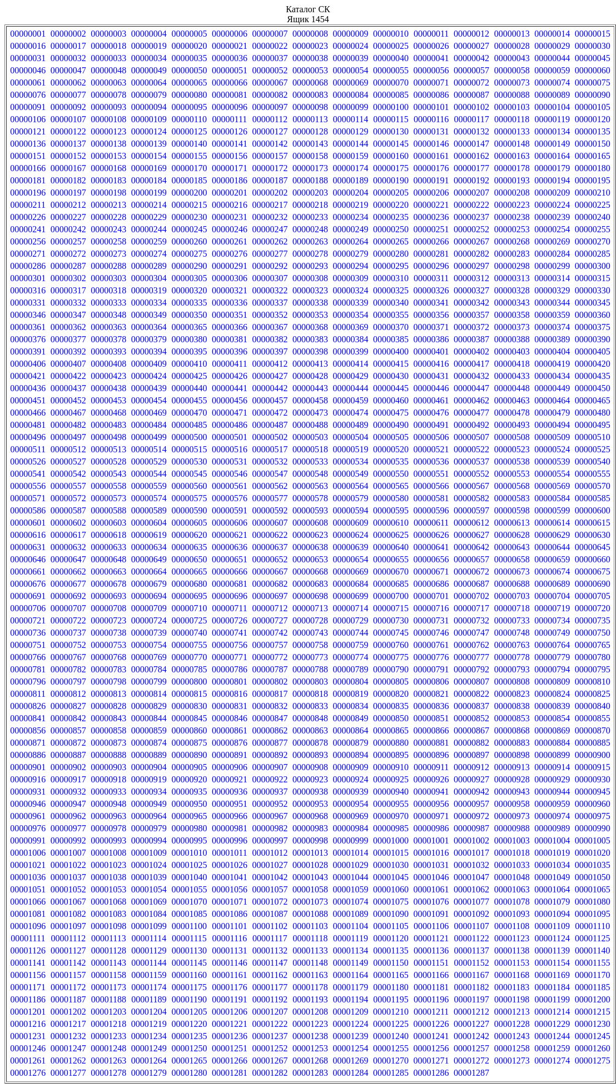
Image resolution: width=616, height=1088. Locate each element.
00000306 (229, 278)
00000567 (471, 486)
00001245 (592, 1036)
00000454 (149, 400)
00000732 (471, 620)
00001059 (351, 889)
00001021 (28, 865)
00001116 (229, 938)
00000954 (351, 803)
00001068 (108, 901)
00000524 (552, 449)
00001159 (148, 975)
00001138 (511, 950)
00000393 (108, 351)
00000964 (149, 816)
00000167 (68, 168)
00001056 (229, 889)
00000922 (269, 779)
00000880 (391, 742)
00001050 (592, 877)
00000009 (351, 33)
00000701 (431, 596)
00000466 (28, 412)
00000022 (269, 46)
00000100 (391, 107)
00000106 (28, 119)
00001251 (229, 1048)
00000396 (229, 351)
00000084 (351, 94)
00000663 (108, 571)
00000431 (431, 376)
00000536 (431, 461)
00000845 (189, 718)
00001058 (310, 889)
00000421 (28, 376)
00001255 (391, 1048)
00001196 (431, 999)
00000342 (471, 302)
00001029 (351, 865)
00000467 (68, 412)
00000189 (351, 180)
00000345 (592, 302)
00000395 (189, 351)
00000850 (391, 718)
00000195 (592, 180)
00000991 (28, 840)
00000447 (471, 388)
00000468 (108, 412)
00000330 (592, 290)
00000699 (351, 596)
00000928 (512, 779)
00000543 (108, 473)
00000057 (471, 70)
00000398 (310, 351)
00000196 (28, 192)
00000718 (512, 608)
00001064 (552, 889)
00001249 (149, 1048)
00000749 (552, 632)
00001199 (551, 999)
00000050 (189, 70)
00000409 (149, 363)
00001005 (592, 840)
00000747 (471, 632)
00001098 (108, 926)
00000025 (391, 46)
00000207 (471, 192)
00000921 (229, 779)
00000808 (512, 681)
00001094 (552, 914)
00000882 (471, 742)
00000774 (351, 657)
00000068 (310, 82)
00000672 (471, 571)
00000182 (68, 180)
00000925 (391, 779)
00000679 (149, 583)
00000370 (391, 327)
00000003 (108, 33)
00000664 (149, 571)
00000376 (28, 339)
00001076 (431, 901)
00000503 (310, 437)
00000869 (552, 730)
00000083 (310, 94)
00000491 (431, 425)
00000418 (512, 363)
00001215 (592, 1011)
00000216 (229, 204)
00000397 (269, 351)
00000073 (512, 82)
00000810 (592, 681)
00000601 (28, 522)
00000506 (431, 437)
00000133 (512, 131)
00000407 (68, 363)
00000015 (592, 33)
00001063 (512, 889)
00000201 (229, 192)
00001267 (269, 1060)
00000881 (431, 742)
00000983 (310, 828)
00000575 (189, 498)
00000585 (592, 498)
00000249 (351, 229)
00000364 (149, 327)
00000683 (310, 583)
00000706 (28, 608)
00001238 (310, 1036)
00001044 (351, 877)
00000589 (149, 510)
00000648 (108, 559)
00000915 (592, 767)
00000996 (229, 840)
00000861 (229, 730)
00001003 (512, 840)
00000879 (351, 742)
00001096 (28, 926)
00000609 (351, 522)
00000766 (28, 657)
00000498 (108, 437)
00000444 (351, 388)
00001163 (309, 975)
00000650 (189, 559)
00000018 (108, 46)
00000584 (552, 498)
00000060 (592, 70)
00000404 (552, 351)
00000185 (189, 180)
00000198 (108, 192)
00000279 (351, 253)
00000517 (269, 449)
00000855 (592, 718)
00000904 (149, 767)
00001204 (149, 1011)
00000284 (552, 253)
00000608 (310, 522)
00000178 (512, 168)
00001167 (471, 975)
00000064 (149, 82)
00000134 (552, 131)
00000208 (512, 192)
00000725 (189, 620)
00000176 (431, 168)
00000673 (512, 571)
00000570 (592, 486)
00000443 (310, 388)
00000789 (351, 669)
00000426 (229, 376)
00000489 (351, 425)
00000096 (229, 107)
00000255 (592, 229)
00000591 (229, 510)
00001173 (108, 987)
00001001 (431, 840)
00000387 (471, 339)
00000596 (431, 510)
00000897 (471, 755)
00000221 (431, 204)
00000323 (310, 290)
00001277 (68, 1072)
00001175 (189, 987)
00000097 (269, 107)
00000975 (592, 816)
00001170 (592, 975)
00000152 (68, 156)
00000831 (229, 706)
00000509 (552, 437)
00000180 (592, 168)
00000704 (552, 596)
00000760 (391, 645)
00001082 (68, 914)
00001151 (431, 962)
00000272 (68, 253)
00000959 (552, 803)
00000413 (310, 363)
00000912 (471, 767)
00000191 (431, 180)
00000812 (68, 693)
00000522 (471, 449)
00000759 (351, 645)
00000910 (391, 767)
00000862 (269, 730)
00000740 (189, 632)
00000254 (552, 229)
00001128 (108, 950)
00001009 (149, 852)
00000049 (149, 70)
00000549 (351, 473)
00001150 (390, 962)
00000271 (28, 253)
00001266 (229, 1060)
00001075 (391, 901)
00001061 (431, 889)
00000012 (471, 33)
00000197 (68, 192)
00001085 (189, 914)
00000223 (512, 204)
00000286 (28, 266)
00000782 (68, 669)
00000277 (269, 253)
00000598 (512, 510)
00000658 (512, 559)
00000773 (310, 657)
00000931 (28, 791)
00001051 (28, 889)
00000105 (592, 107)
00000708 (108, 608)
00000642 (471, 547)
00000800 (189, 681)
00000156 (229, 156)
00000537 (471, 461)
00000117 (471, 119)
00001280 (189, 1072)
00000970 (391, 816)
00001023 (108, 865)
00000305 (189, 278)
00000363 (108, 327)
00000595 (391, 510)
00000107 (68, 119)
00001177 (269, 987)
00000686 (431, 583)
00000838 (512, 706)
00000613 (512, 522)
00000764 (552, 645)
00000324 (351, 290)
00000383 (310, 339)
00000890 (189, 755)
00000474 (351, 412)
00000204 (351, 192)
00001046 (431, 877)
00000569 (552, 486)
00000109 (149, 119)
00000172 (269, 168)
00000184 (149, 180)
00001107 (471, 926)
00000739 (149, 632)
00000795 (592, 669)
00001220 (189, 1024)
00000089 (552, 94)
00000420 (592, 363)
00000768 (108, 657)
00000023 (310, 46)
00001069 (149, 901)
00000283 (512, 253)
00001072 (269, 901)
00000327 (471, 290)
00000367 (269, 327)
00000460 (391, 400)
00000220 (391, 204)
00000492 (471, 425)
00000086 (431, 94)
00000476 (431, 412)
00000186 (229, 180)
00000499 (149, 437)
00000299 (552, 266)
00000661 (28, 571)
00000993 (108, 840)
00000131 (431, 131)
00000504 (351, 437)
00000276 (229, 253)
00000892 (269, 755)
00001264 (149, 1060)
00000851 (431, 718)
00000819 (351, 693)
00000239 (552, 217)
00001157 (68, 975)
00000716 (431, 608)
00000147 (471, 143)
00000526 (28, 461)
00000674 (552, 571)
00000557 (68, 486)
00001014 (351, 852)
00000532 (269, 461)
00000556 (28, 486)
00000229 (149, 217)
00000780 (592, 657)
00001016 (431, 852)
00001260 (592, 1048)
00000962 (68, 816)
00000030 (592, 46)
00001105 (390, 926)
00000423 (108, 376)
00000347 (68, 315)
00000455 (189, 400)
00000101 (431, 107)
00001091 (431, 914)
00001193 (309, 999)
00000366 (229, 327)
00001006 (28, 852)
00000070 (391, 82)
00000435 (592, 376)
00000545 (189, 473)
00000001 (28, 33)
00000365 (189, 327)
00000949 (149, 803)
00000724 (149, 620)
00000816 (229, 693)
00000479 (552, 412)
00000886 (28, 755)
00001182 (471, 987)
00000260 (189, 241)
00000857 (68, 730)
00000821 (431, 693)
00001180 (390, 987)
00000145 (391, 143)
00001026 (229, 865)
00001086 (229, 914)
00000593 (310, 510)
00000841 (28, 718)
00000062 (68, 82)
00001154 (551, 962)
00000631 (28, 547)
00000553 (512, 473)
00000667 (269, 571)
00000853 (512, 718)
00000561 (229, 486)
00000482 (68, 425)
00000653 (310, 559)
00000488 (310, 425)
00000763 (512, 645)
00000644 (552, 547)
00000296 (431, 266)
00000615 (592, 522)
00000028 (512, 46)
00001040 (189, 877)
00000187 (269, 180)
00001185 (592, 987)
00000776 (431, 657)
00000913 (512, 767)
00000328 (512, 290)
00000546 (229, 473)
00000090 (592, 94)
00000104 (552, 107)
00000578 (310, 498)
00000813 (108, 693)
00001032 (471, 865)
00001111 (28, 938)
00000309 (351, 278)
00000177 (471, 168)
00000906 (229, 767)
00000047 (68, 70)
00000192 (471, 180)
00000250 (391, 229)
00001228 (512, 1024)
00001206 (229, 1011)
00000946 (28, 803)
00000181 (28, 180)
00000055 (391, 70)
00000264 (351, 241)
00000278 (310, 253)
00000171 (229, 168)
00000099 (351, 107)
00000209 (552, 192)
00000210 (592, 192)
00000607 (269, 522)
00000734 (552, 620)
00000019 (149, 46)
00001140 (592, 950)
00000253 (512, 229)
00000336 (229, 302)
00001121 (431, 938)
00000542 (68, 473)
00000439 (149, 388)
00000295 (391, 266)
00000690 (592, 583)
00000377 (68, 339)
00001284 (351, 1072)
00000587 (68, 510)
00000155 (189, 156)
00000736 (28, 632)
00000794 (552, 669)
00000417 (471, 363)
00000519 (351, 449)
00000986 (431, 828)
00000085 (391, 94)
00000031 (28, 58)
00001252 (269, 1048)
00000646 (28, 559)
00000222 (471, 204)
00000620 (189, 535)
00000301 (28, 278)
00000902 (68, 767)
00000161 (431, 156)
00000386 (431, 339)
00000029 (552, 46)
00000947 (68, 803)
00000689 (552, 583)
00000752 (68, 645)
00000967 (269, 816)
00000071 (431, 82)
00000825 (592, 693)
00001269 (351, 1060)
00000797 (68, 681)
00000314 (552, 278)
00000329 (552, 290)
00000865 (391, 730)
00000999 (351, 840)
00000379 (149, 339)
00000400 (391, 351)
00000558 (108, 486)
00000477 (471, 412)
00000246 (229, 229)
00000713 (310, 608)
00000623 (310, 535)
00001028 (310, 865)
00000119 (551, 119)
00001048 (512, 877)
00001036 (28, 877)
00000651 (229, 559)
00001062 (471, 889)
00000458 (310, 400)
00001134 (350, 950)
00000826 (28, 706)
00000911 (431, 767)
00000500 (189, 437)
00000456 (229, 400)
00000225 (592, 204)
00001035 (592, 865)
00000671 (431, 571)
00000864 (351, 730)
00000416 (431, 363)
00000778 (512, 657)
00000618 (108, 535)
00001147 (269, 962)
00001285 (391, 1072)
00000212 (68, 204)
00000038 (310, 58)
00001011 (229, 852)
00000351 (229, 315)
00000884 (552, 742)
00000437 (68, 388)
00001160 (189, 975)
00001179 (350, 987)
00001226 (431, 1024)
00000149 (552, 143)
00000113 (309, 119)
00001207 (269, 1011)
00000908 (310, 767)
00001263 (108, 1060)
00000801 (229, 681)
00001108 (511, 926)
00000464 (552, 400)
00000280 (391, 253)
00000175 (391, 168)
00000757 (269, 645)
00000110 (189, 119)
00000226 (28, 217)
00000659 (552, 559)
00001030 (391, 865)
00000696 (229, 596)
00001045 (391, 877)
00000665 (189, 571)
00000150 (592, 143)
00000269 (552, 241)
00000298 (512, 266)
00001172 (68, 987)
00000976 (28, 828)
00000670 (391, 571)
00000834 (351, 706)
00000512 (68, 449)
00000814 (149, 693)
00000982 (269, 828)
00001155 (592, 962)
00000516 (229, 449)
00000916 (28, 779)
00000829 (149, 706)
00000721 (28, 620)
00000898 (512, 755)
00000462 (471, 400)
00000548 (310, 473)
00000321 (229, 290)
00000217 (269, 204)
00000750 (592, 632)
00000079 (149, 94)
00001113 (108, 938)
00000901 (28, 767)
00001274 (552, 1060)
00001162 (269, 975)
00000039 (351, 58)
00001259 (552, 1048)
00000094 (149, 107)
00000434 (552, 376)
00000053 (310, 70)
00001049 (552, 877)
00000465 (592, 400)
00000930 (592, 779)
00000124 (149, 131)
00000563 (310, 486)
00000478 (512, 412)
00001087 (269, 914)
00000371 (431, 327)
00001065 (592, 889)
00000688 (512, 583)
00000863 (310, 730)
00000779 (552, 657)
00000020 (189, 46)
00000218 (310, 204)
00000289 (149, 266)
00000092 (68, 107)
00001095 (592, 914)
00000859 (149, 730)
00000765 (592, 645)
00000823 (512, 693)
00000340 (391, 302)
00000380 (189, 339)
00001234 (149, 1036)
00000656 (431, 559)
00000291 (229, 266)
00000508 (512, 437)
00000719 (552, 608)
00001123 (511, 938)
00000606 (229, 522)
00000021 (229, 46)
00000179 (552, 168)
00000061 (28, 82)
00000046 (28, 70)
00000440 (189, 388)
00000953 (310, 803)
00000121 (28, 131)
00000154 (149, 156)
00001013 (310, 852)
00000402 (471, 351)
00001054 (149, 889)
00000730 (391, 620)
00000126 (229, 131)
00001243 (512, 1036)
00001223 (310, 1024)
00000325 (391, 290)
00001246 (28, 1048)
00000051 (229, 70)
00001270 (391, 1060)
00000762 (471, 645)
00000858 (108, 730)
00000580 (391, 498)
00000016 (28, 46)
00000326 (431, 290)
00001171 (28, 987)
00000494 (552, 425)
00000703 (512, 596)
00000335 (189, 302)
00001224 (351, 1024)
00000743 (310, 632)
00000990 (592, 828)
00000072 (471, 82)
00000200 (189, 192)
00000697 (269, 596)
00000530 (189, 461)
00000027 (471, 46)
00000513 (108, 449)
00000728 (310, 620)
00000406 (28, 363)
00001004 (552, 840)
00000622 (269, 535)
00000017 (68, 46)
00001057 (269, 889)
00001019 (552, 852)
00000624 (351, 535)
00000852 (471, 718)
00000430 (391, 376)
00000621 (229, 535)
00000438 (108, 388)
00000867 (471, 730)
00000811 (28, 693)
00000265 (391, 241)
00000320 (189, 290)
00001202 (68, 1011)
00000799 (149, 681)
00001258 (512, 1048)
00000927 (471, 779)
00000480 (592, 412)
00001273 (512, 1060)
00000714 (351, 608)
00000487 (269, 425)
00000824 (552, 693)
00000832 (269, 706)
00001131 (229, 950)
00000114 (350, 119)
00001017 (471, 852)
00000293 (310, 266)
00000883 (512, 742)
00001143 (108, 962)
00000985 (391, 828)
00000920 (189, 779)
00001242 (471, 1036)
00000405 (592, 351)
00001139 (551, 950)
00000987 (471, 828)
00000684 (351, 583)
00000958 (512, 803)
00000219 (351, 204)
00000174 (351, 168)
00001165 (390, 975)
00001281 (229, 1072)
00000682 (269, 583)
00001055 (189, 889)
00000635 (189, 547)
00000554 (552, 473)
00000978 (108, 828)
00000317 (68, 290)
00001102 (269, 926)
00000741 (229, 632)
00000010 (391, 33)
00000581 (431, 498)
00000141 (229, 143)
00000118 (511, 119)
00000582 (471, 498)
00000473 (310, 412)
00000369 (351, 327)
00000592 (269, 510)
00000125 (189, 131)
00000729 (351, 620)
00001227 (471, 1024)
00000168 (108, 168)
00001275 (592, 1060)
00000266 (431, 241)
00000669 (351, 571)
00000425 (189, 376)
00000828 (108, 706)
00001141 (28, 962)
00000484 (149, 425)
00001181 (431, 987)
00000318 (108, 290)
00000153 (108, 156)
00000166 (28, 168)
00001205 (189, 1011)
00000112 (269, 119)
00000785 (189, 669)
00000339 (351, 302)
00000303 (108, 278)
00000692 (68, 596)
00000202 (269, 192)
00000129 (351, 131)
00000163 (512, 156)
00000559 (149, 486)
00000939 (351, 791)
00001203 (108, 1011)
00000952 (269, 803)
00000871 (28, 742)
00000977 (68, 828)
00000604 (149, 522)
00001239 (351, 1036)
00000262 (269, 241)
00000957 (471, 803)
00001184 (551, 987)
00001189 (148, 999)
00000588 (108, 510)
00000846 (229, 718)
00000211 (28, 204)
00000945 (592, 791)
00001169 (551, 975)
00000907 (269, 767)
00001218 (108, 1024)
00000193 (512, 180)
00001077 (471, 901)
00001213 (512, 1011)
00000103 (512, 107)
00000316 (28, 290)
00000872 (68, 742)
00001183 (511, 987)
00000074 (552, 82)
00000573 (108, 498)
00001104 (350, 926)
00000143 (310, 143)
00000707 (68, 608)
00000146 (431, 143)
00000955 (391, 803)
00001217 (68, 1024)
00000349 (149, 315)
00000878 (310, 742)
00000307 (269, 278)
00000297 (471, 266)
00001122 (471, 938)
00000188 (310, 180)
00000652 (269, 559)
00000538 (512, 461)
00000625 (391, 535)
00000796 (28, 681)
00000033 (108, 58)
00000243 (108, 229)
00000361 (28, 327)
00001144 (148, 962)
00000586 (28, 510)
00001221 (229, 1024)
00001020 (592, 852)
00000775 (391, 657)
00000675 (592, 571)
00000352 (269, 315)
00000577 (269, 498)
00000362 (68, 327)
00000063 (108, 82)
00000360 (592, 315)
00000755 (189, 645)
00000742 (269, 632)
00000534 (351, 461)
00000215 (189, 204)
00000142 (269, 143)
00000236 (431, 217)
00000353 (310, 315)
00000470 (189, 412)
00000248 (310, 229)
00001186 (28, 999)
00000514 (149, 449)
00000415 (391, 363)
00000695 (189, 596)
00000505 (391, 437)
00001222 (269, 1024)
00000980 (189, 828)
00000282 (471, 253)
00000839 (552, 706)
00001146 (229, 962)
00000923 (310, 779)
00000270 (592, 241)
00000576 (229, 498)
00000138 (108, 143)
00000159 (351, 156)
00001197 (471, 999)
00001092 (471, 914)
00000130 (391, 131)
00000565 (391, 486)
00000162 (471, 156)
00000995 (189, 840)
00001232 (68, 1036)
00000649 (149, 559)
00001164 (350, 975)
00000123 (108, 131)
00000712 (269, 608)
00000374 (552, 327)
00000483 (108, 425)
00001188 (108, 999)
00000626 (431, 535)
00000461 (431, 400)
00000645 (592, 547)
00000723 (108, 620)
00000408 (108, 363)
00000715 (391, 608)
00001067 (68, 901)
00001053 (108, 889)
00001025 (189, 865)
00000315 (592, 278)
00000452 (68, 400)
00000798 (108, 681)
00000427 (269, 376)
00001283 (310, 1072)
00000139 (149, 143)
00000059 (552, 70)
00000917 (68, 779)
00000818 (310, 693)
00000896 (431, 755)
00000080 (189, 94)
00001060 (391, 889)
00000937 (269, 791)
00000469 (149, 412)
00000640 (391, 547)
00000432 (471, 376)
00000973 (512, 816)
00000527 (68, 461)
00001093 (512, 914)
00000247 (269, 229)
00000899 (552, 755)
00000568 (512, 486)
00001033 (512, 865)
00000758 (310, 645)
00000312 (471, 278)
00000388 (512, 339)
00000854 (552, 718)
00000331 (28, 302)
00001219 (149, 1024)
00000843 (108, 718)
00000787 (269, 669)
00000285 (592, 253)
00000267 (471, 241)
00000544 (149, 473)
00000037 (269, 58)
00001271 (431, 1060)
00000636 (229, 547)
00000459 (351, 400)
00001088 (310, 914)
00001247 (68, 1048)
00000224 (552, 204)
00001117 (269, 938)
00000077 (68, 94)
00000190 (391, 180)
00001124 (551, 938)
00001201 (28, 1011)
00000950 (189, 803)
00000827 (68, 706)
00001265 (189, 1060)
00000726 (229, 620)
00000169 (149, 168)
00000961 (28, 816)
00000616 (28, 535)
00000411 (229, 363)
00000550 (391, 473)
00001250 (189, 1048)
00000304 (149, 278)
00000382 (269, 339)
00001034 (552, 865)
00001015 (391, 852)
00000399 (351, 351)
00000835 (391, 706)
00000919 (149, 779)
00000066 (229, 82)
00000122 (68, 131)
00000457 (269, 400)
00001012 (269, 852)
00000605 (189, 522)
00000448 (512, 388)
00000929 (552, 779)
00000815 (189, 693)
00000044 (552, 58)
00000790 (391, 669)
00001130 (189, 950)
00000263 (310, 241)
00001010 (189, 852)
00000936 (229, 791)
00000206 (431, 192)
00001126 (28, 950)
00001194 (350, 999)
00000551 (431, 473)
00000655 (391, 559)
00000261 (229, 241)
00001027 (269, 865)
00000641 (431, 547)
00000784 (149, 669)
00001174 (148, 987)
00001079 (552, 901)
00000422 (68, 376)
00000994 (149, 840)
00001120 (390, 938)
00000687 (471, 583)
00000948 (108, 803)
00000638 (310, 547)
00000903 (108, 767)
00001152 (471, 962)
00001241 (431, 1036)
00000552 (471, 473)
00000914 (552, 767)
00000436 (28, 388)
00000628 (512, 535)
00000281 (431, 253)
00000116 (431, 119)
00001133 (309, 950)
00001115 (189, 938)
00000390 (592, 339)
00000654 (351, 559)
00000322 (269, 290)
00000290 (189, 266)
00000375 (592, 327)
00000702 (471, 596)
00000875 (189, 742)
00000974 (552, 816)
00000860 (189, 730)
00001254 (351, 1048)
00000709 (149, 608)
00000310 (391, 278)
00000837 (471, 706)
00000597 (471, 510)
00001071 (229, 901)
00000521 (431, 449)
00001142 (68, 962)
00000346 (28, 315)
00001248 (108, 1048)
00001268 (310, 1060)
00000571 (28, 498)
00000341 (431, 302)
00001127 (68, 950)
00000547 (269, 473)
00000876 (229, 742)
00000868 (512, 730)
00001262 (68, 1060)
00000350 (189, 315)
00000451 (28, 400)
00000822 (471, 693)
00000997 (269, 840)
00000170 (189, 168)
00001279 (149, 1072)
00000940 (391, 791)
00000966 (229, 816)
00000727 (269, 620)
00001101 (229, 926)
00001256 (431, 1048)
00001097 (68, 926)
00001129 (148, 950)
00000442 (269, 388)
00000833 (310, 706)
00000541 (28, 473)
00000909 (351, 767)
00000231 (229, 217)
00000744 (351, 632)
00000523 (512, 449)
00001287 (471, 1072)
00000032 (68, 58)
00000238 (512, 217)
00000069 (351, 82)
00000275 (189, 253)
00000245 (189, 229)
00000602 (68, 522)
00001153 (511, 962)
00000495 (592, 425)
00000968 (310, 816)
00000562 (269, 486)
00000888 (108, 755)
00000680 (189, 583)
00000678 (108, 583)
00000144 (351, 143)
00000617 (68, 535)
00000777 (471, 657)
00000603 (108, 522)
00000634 (149, 547)
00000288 (108, 266)
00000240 (592, 217)
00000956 (431, 803)
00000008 (310, 33)
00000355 (391, 315)
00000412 (269, 363)
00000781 (28, 669)
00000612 (471, 522)
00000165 (592, 156)
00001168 (511, 975)
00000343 (512, 302)
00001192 (269, 999)
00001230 (592, 1024)
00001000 (391, 840)
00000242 (68, 229)
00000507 (471, 437)
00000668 (310, 571)
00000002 (68, 33)
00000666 (229, 571)
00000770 (189, 657)
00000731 (431, 620)
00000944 (552, 791)
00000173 (310, 168)
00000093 (108, 107)
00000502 (269, 437)
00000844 (149, 718)
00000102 (471, 107)
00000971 (431, 816)
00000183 (108, 180)
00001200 (592, 999)
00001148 (309, 962)
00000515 (189, 449)
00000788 (310, 669)
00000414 (351, 363)
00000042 (471, 58)
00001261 (28, 1060)
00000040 (391, 58)
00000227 (68, 217)
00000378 (108, 339)
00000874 (149, 742)
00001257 (471, 1048)
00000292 (269, 266)
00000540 (592, 461)
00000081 (229, 94)
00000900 (592, 755)
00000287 (68, 266)
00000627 (471, 535)
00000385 (391, 339)
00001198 (511, 999)
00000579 (351, 498)
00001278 (108, 1072)
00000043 (512, 58)
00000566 (431, 486)
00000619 (149, 535)
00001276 (28, 1072)
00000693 (108, 596)
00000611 (431, 522)
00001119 (350, 938)
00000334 (149, 302)
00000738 (108, 632)
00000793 (512, 669)
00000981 (229, 828)
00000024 (351, 46)
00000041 (431, 58)
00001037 (68, 877)
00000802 (269, 681)
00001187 (68, 999)
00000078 (108, 94)
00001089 (351, 914)
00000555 (592, 473)
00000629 (552, 535)
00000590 (189, 510)
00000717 (471, 608)
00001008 (108, 852)
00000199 (149, 192)
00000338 (310, 302)
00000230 (189, 217)
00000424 (149, 376)
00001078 (512, 901)
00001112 (68, 938)
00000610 (391, 522)
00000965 (189, 816)
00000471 (229, 412)
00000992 (68, 840)
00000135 (592, 131)
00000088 (512, 94)
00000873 (108, 742)
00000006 (229, 33)
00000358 (512, 315)
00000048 (108, 70)
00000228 (108, 217)
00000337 (269, 302)
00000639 (351, 547)
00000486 (229, 425)
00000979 (149, 828)
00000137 (68, 143)
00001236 (229, 1036)
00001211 (431, 1011)
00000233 (310, 217)
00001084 (149, 914)
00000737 (68, 632)
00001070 (189, 901)
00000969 (351, 816)
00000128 (310, 131)
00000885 (592, 742)
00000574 (149, 498)
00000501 (229, 437)
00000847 (269, 718)
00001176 (229, 987)
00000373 (512, 327)
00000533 (310, 461)
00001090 (391, 914)
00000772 (269, 657)
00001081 (28, 914)
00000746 (431, 632)
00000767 (68, 657)
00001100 (189, 926)
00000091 (28, 107)
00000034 (149, 58)
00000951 (229, 803)
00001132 (269, 950)
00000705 (592, 596)
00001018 (512, 852)
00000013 (512, 33)
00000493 (512, 425)
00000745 (391, 632)
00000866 (431, 730)
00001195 (390, 999)
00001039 (149, 877)
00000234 (351, 217)
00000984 (351, 828)
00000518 (310, 449)
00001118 (310, 938)
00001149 (350, 962)
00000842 (68, 718)
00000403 (512, 351)
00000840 (592, 706)
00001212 (471, 1011)
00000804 (351, 681)
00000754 (149, 645)
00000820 (391, 693)
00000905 (189, 767)
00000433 (512, 376)
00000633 (108, 547)
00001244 (552, 1036)
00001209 (351, 1011)
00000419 (552, 363)
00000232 (269, 217)
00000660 (592, 559)
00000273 (108, 253)
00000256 (28, 241)
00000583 (512, 498)
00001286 (431, 1072)
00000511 (28, 449)
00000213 (108, 204)
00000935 (189, 791)
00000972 (471, 816)
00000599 (552, 510)
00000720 (592, 608)
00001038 (108, 877)
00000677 (68, 583)
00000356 (431, 315)
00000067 (269, 82)
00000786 (229, 669)
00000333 (108, 302)
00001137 (471, 950)
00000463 (512, 400)
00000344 (552, 302)
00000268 (512, 241)
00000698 (310, 596)
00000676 (28, 583)
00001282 (269, 1072)
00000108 (108, 119)
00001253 (310, 1048)
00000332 (68, 302)
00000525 (592, 449)
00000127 (269, 131)
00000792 (471, 669)
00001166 (431, 975)
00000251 (431, 229)
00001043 (310, 877)
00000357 (471, 315)
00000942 (471, 791)
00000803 (310, 681)
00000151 (28, 156)
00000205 (391, 192)
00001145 (189, 962)
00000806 (431, 681)
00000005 (189, 33)
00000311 (431, 278)
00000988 (512, 828)
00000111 (229, 119)
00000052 (269, 70)
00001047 (471, 877)
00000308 (310, 278)
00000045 (592, 58)
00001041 (229, 877)
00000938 (310, 791)
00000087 (471, 94)
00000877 (269, 742)
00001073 (310, 901)
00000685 (391, 583)
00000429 (351, 376)
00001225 (391, 1024)
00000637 (269, 547)
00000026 (431, 46)
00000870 (592, 730)
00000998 (310, 840)
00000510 (592, 437)
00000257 (68, 241)
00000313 (512, 278)
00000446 (431, 388)
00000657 (471, 559)
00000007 (269, 33)
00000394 (149, 351)
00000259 (149, 241)
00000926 (431, 779)
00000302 (68, 278)
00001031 (431, 865)
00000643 (512, 547)
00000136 (28, 143)
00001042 (269, 877)
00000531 (229, 461)
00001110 (592, 926)
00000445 (391, 388)
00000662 (68, 571)
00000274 (149, 253)
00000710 (189, 608)
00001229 (552, 1024)
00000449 (552, 388)
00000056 (431, 70)
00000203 (310, 192)
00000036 (229, 58)
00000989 (552, 828)
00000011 (431, 33)
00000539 (552, 461)
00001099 (149, 926)
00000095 (189, 107)
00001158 (108, 975)
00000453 (108, 400)
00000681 (229, 583)
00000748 (512, 632)
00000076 (28, 94)
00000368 (310, 327)
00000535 (391, 461)
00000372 (471, 327)
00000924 (351, 779)
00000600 (592, 510)
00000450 (592, 388)
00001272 (471, 1060)
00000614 (552, 522)
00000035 (189, 58)
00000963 (108, 816)
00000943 (512, 791)
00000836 (431, 706)
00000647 (68, 559)
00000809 (552, 681)
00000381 (229, 339)
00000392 (68, 351)
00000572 (68, 498)
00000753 (108, 645)
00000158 (310, 156)
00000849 (351, 718)
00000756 (229, 645)
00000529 (149, 461)
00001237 (269, 1036)
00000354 (351, 315)
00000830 (189, 706)
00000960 (592, 803)
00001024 (149, 865)
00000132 (471, 131)
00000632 (68, 547)
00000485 (189, 425)
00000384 (351, 339)
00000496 (28, 437)
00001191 (229, 999)
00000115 (390, 119)
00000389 (552, 339)
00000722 (68, 620)
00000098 (310, 107)
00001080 (592, 901)
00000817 (269, 693)
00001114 (148, 938)
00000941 (431, 791)
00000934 (149, 791)
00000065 (189, 82)
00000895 (391, 755)
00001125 (592, 938)
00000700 (391, 596)
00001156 (28, 975)
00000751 (28, 645)
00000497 (68, 437)
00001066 (28, 901)
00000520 (391, 449)
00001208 (310, 1011)
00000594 (351, 510)
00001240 (391, 1036)
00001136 (431, 950)
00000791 (431, 669)
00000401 (431, 351)
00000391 (28, 351)
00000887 (68, 755)
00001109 (551, 926)
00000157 (269, 156)
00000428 (310, 376)
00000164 (552, 156)
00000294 (351, 266)
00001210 (391, 1011)
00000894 (351, 755)
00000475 (391, 412)
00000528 (108, 461)
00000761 (431, 645)
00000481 (28, 425)
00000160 (391, 156)
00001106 (431, 926)
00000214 (149, 204)
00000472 (269, 412)
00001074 (351, 901)
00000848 (310, 718)
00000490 (391, 425)
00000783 (108, 669)
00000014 (552, 33)
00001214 (552, 1011)
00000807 (471, 681)
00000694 (149, 596)
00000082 (269, 94)
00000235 (391, 217)
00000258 (108, 241)
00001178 (309, 987)
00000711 (229, 608)
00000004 (149, 33)
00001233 (108, 1036)
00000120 (592, 119)
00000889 (149, 755)
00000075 (592, 82)
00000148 (512, 143)
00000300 (592, 266)
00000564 (351, 486)
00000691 (28, 596)
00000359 (552, 315)
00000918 (108, 779)
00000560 (189, 486)
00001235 (189, 1036)
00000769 (149, 657)
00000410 (189, 363)
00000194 (552, 180)
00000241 (28, 229)
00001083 (108, 914)
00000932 (68, 791)
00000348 (108, 315)
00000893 (310, 755)
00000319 (149, 290)
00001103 (309, 926)
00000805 (391, 681)
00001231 (28, 1036)
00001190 (189, 999)
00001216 (28, 1024)
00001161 (229, 975)
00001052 (68, 889)
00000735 (592, 620)
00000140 (189, 143)
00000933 (108, 791)
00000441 (229, 388)
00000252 (471, 229)
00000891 (229, 755)
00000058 (512, 70)
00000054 (351, 70)
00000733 (512, 620)
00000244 (149, 229)
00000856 (28, 730)
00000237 (471, 217)
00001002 (471, 840)
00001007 (68, 852)
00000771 (229, 657)
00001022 (68, 865)
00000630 (592, 535)
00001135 (390, 950)
